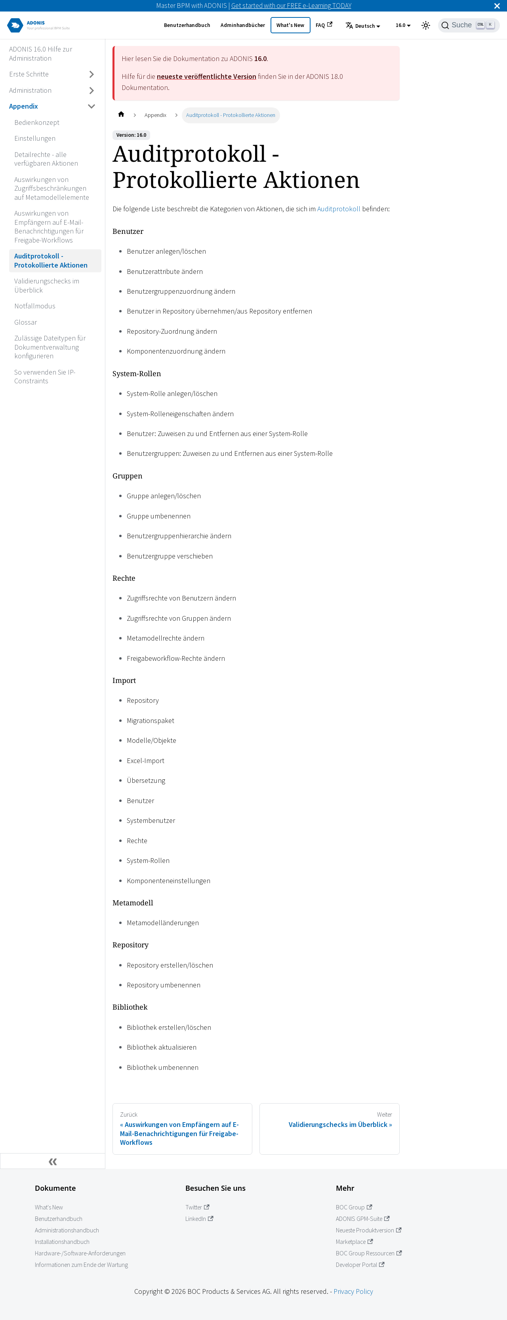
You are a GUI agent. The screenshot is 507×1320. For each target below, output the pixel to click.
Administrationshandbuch (67, 1230)
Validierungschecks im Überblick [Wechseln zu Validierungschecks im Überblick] (46, 285)
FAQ (324, 25)
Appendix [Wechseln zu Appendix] (23, 106)
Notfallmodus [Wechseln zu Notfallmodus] (34, 305)
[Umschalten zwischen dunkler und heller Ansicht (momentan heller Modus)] (426, 25)
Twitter (197, 1207)
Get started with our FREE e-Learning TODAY (291, 5)
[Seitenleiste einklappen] (52, 1161)
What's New (290, 25)
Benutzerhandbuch (187, 25)
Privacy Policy (353, 1291)
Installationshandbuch (62, 1241)
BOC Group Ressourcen (369, 1253)
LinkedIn (199, 1218)
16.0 (400, 25)
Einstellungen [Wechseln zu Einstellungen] (34, 138)
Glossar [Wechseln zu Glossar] (25, 322)
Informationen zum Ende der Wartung (81, 1264)
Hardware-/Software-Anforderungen (80, 1253)
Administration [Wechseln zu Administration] (30, 90)
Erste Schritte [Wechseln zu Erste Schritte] (29, 73)
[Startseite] (121, 115)
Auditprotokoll (338, 208)
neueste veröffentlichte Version (206, 76)
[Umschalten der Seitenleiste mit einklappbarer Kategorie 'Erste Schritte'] (92, 74)
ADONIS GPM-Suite (363, 1218)
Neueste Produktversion (369, 1230)
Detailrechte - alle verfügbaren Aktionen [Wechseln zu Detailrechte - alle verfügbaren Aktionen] (46, 159)
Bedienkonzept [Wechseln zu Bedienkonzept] (36, 122)
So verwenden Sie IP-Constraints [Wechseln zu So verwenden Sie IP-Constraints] (44, 376)
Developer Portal (360, 1264)
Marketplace (354, 1241)
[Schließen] (497, 5)
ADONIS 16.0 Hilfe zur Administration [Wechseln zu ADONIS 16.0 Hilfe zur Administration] (40, 53)
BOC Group (354, 1207)
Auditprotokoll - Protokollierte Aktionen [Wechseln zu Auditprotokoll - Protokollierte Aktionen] (51, 260)
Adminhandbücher (243, 25)
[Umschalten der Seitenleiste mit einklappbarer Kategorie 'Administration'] (92, 90)
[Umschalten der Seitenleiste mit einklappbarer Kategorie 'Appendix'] (92, 106)
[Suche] (469, 25)
